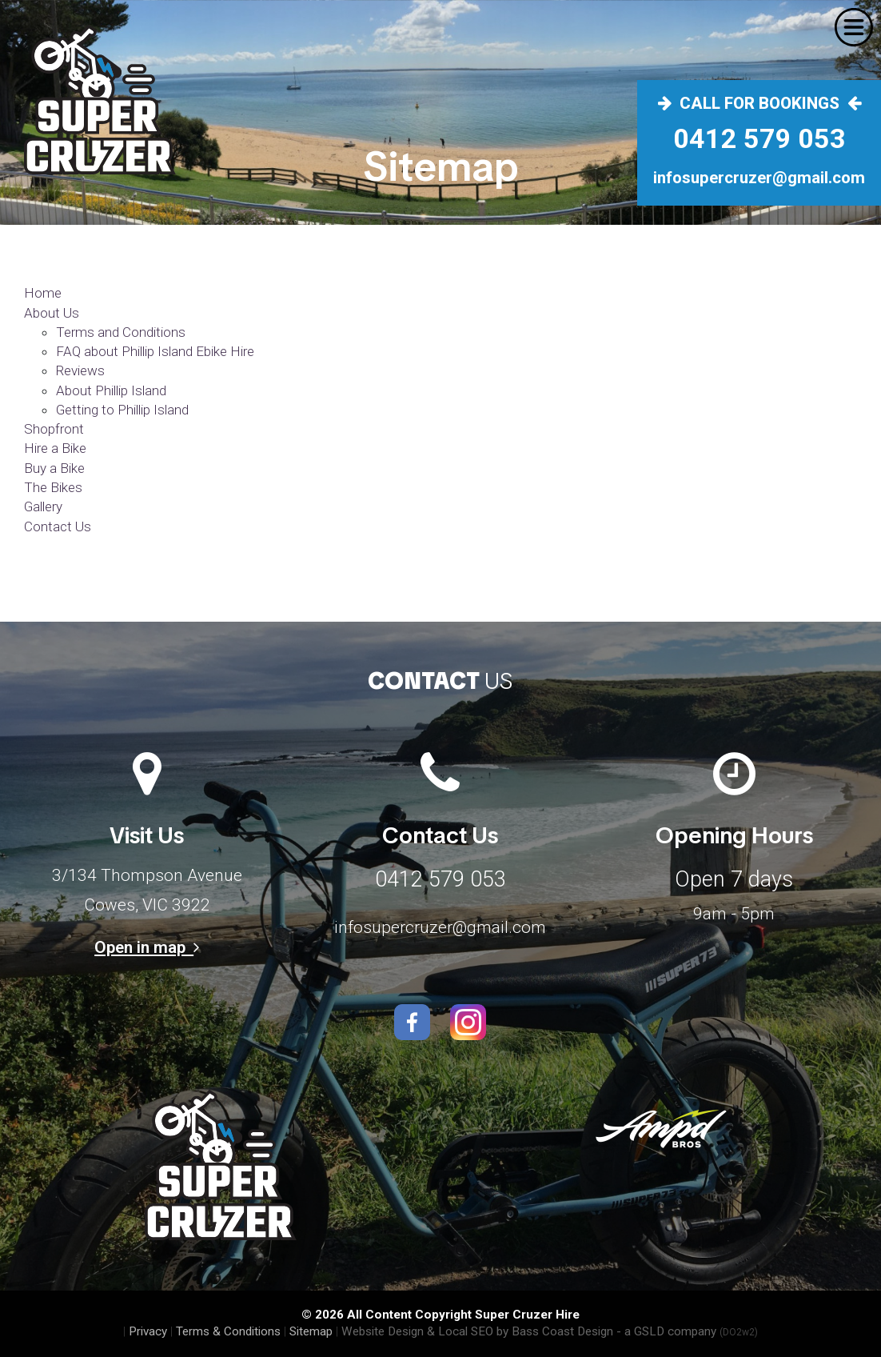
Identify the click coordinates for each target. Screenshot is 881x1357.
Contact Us (57, 526)
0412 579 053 (440, 879)
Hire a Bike (55, 448)
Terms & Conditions (228, 1331)
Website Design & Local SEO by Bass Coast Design (477, 1331)
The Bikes (53, 487)
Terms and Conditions (120, 332)
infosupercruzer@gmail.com (440, 927)
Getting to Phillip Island (122, 410)
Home (43, 293)
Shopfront (54, 429)
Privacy (148, 1331)
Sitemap (311, 1331)
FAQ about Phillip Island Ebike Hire (155, 351)
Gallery (43, 506)
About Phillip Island (111, 390)
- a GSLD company (687, 1331)
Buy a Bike (54, 468)
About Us (51, 313)
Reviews (80, 370)
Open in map (146, 947)
